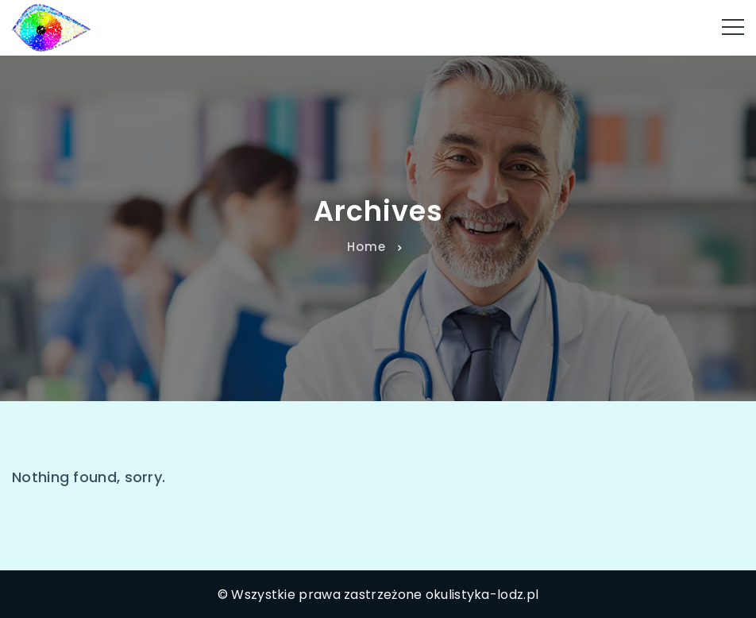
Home (366, 246)
